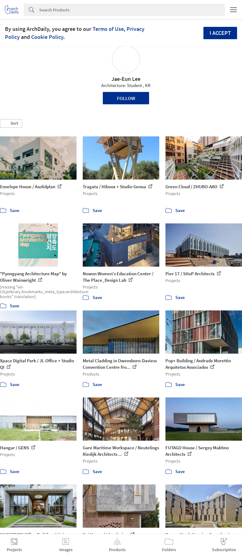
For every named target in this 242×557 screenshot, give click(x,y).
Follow (126, 98)
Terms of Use (108, 28)
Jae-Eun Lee (125, 78)
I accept (220, 32)
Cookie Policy (47, 36)
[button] (11, 123)
